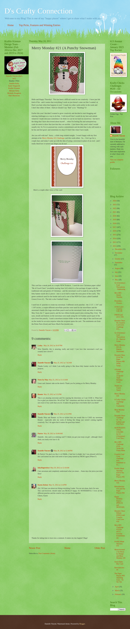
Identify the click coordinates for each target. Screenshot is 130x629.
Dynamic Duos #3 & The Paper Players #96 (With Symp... (119, 360)
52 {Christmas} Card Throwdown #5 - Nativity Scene (119, 337)
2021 (115, 212)
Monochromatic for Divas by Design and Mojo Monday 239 (119, 554)
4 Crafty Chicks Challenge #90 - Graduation (119, 403)
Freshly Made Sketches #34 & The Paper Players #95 (119, 473)
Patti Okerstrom (14, 96)
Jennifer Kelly (14, 83)
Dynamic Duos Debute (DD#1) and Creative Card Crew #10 (119, 516)
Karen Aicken (43, 485)
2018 (115, 223)
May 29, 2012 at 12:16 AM (59, 468)
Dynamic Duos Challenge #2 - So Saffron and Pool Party (119, 420)
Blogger (82, 624)
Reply (40, 355)
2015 (115, 235)
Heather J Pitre (14, 81)
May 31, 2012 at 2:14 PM (57, 485)
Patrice (40, 434)
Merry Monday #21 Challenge (53, 138)
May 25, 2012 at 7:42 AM (63, 363)
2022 (115, 208)
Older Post (100, 548)
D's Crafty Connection (38, 11)
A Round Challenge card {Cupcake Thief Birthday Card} (118, 376)
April (117, 587)
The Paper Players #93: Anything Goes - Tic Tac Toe (119, 578)
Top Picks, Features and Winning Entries (39, 25)
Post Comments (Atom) (47, 553)
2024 (115, 201)
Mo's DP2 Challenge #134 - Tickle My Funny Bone (119, 446)
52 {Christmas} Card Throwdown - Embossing (119, 286)
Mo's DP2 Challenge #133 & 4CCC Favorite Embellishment (119, 531)
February (118, 594)
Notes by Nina (43, 380)
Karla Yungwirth (14, 86)
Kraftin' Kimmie (14, 88)
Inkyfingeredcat (44, 468)
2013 (115, 242)
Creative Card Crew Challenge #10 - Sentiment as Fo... (119, 459)
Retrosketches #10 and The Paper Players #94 (119, 490)
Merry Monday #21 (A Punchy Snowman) (119, 348)
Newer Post (34, 548)
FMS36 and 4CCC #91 (119, 316)
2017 (115, 227)
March (117, 590)
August (117, 268)
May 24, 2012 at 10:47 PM (53, 346)
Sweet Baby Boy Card (118, 563)
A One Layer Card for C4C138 (118, 309)
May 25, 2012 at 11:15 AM (58, 380)
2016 (115, 231)
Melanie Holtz (14, 91)
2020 (115, 216)
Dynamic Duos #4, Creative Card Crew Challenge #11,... (119, 325)
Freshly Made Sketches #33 (119, 544)
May (117, 280)
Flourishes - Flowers (118, 302)
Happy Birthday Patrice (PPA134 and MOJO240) (119, 502)
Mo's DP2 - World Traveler (118, 295)
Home (10, 25)
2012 (115, 246)
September (118, 263)
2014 (115, 238)
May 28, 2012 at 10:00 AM (53, 434)
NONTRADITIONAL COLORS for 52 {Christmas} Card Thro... (119, 433)
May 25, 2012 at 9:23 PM (63, 414)
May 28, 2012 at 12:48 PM (63, 451)
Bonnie (40, 394)
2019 (115, 220)
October (118, 259)
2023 (115, 205)
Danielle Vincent (44, 363)
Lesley (40, 346)
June (117, 276)
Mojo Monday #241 (119, 411)
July (116, 272)
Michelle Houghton (14, 93)
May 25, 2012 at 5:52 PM (52, 394)
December (119, 249)
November (118, 253)
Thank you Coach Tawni (118, 388)
